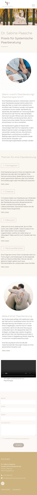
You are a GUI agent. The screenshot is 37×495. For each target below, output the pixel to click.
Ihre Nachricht (6, 423)
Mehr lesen (5, 184)
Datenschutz (5, 489)
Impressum (16, 489)
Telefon (3, 414)
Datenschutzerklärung (22, 438)
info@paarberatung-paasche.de (13, 478)
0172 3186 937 (6, 475)
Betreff (3, 398)
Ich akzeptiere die (16, 438)
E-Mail (3, 406)
